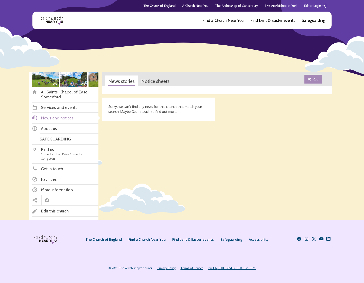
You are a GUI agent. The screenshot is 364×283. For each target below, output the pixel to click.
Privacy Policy (166, 268)
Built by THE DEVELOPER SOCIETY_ (232, 268)
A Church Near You (195, 6)
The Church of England (159, 6)
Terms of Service (192, 268)
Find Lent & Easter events (272, 20)
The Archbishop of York (281, 6)
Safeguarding (313, 20)
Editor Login (315, 5)
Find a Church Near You (223, 20)
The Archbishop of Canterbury (236, 6)
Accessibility (259, 239)
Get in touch (141, 111)
